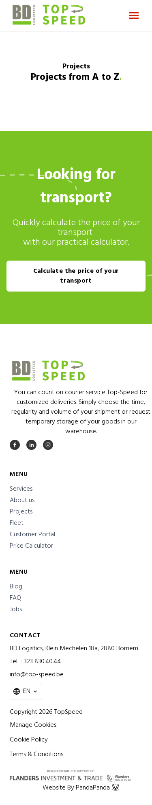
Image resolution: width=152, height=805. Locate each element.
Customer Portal (32, 534)
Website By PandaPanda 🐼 (81, 788)
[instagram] (48, 445)
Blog (16, 586)
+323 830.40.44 (40, 661)
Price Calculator (31, 546)
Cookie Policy (29, 740)
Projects (21, 512)
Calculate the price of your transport (76, 276)
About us (22, 500)
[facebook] (15, 445)
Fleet (17, 523)
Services (21, 489)
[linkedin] (31, 445)
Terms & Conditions (36, 754)
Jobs (16, 609)
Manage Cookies (33, 725)
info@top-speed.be (37, 674)
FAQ (15, 598)
